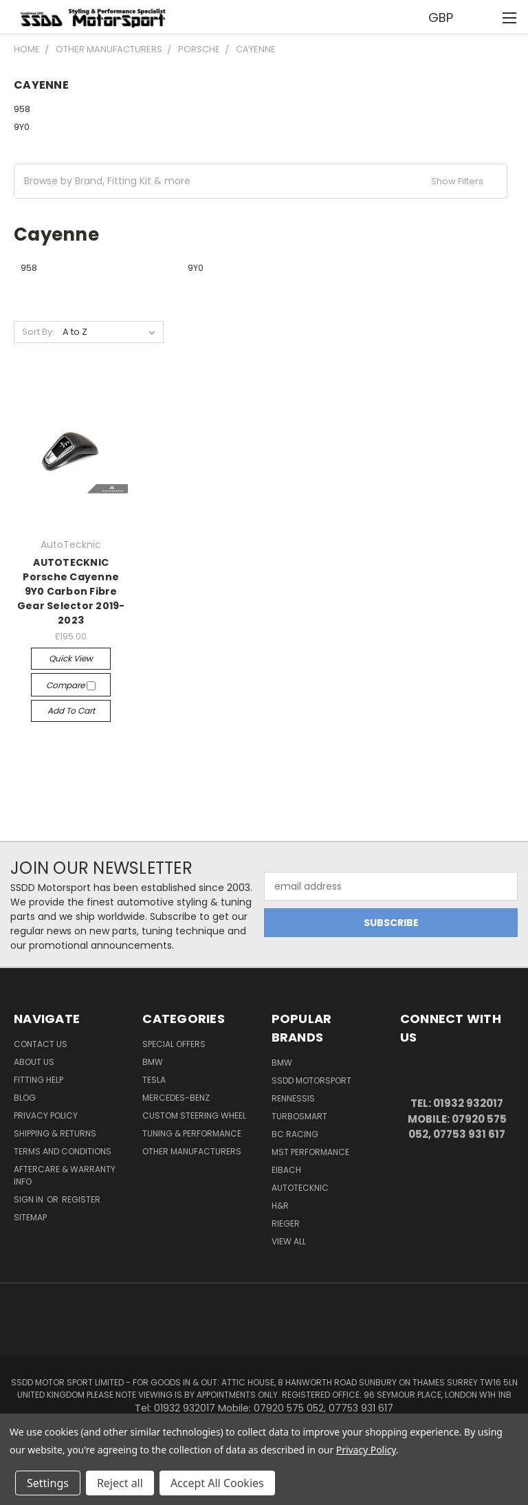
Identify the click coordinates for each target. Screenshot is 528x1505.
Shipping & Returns (55, 1133)
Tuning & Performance (191, 1133)
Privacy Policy (46, 1115)
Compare (71, 685)
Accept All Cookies (217, 1483)
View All (289, 1241)
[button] (260, 181)
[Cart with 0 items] (483, 17)
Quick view (71, 658)
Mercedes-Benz (176, 1097)
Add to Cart (71, 710)
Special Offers (174, 1044)
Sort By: (38, 331)
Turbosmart (299, 1116)
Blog (25, 1097)
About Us (34, 1062)
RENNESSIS (293, 1098)
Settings (48, 1483)
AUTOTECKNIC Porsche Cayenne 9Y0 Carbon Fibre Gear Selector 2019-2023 (71, 591)
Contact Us (40, 1044)
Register (81, 1199)
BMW (152, 1062)
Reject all (120, 1483)
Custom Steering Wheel (194, 1115)
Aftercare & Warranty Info (65, 1175)
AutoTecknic (300, 1188)
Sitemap (30, 1217)
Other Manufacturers (191, 1151)
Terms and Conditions (62, 1151)
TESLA (154, 1080)
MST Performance (310, 1152)
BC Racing (295, 1134)
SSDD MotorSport (311, 1080)
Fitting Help (38, 1080)
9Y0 (22, 126)
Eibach (286, 1170)
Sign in (29, 1199)
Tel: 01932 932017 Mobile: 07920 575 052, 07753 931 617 (457, 1118)
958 (22, 109)
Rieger (286, 1223)
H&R (280, 1205)
